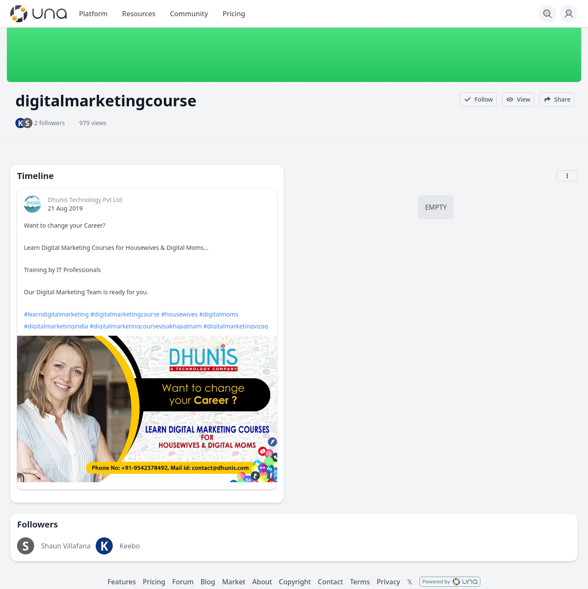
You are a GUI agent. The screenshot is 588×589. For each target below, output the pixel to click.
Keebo (130, 546)
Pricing (154, 581)
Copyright (295, 581)
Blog (207, 581)
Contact (330, 581)
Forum (182, 581)
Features (122, 581)
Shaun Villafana (66, 546)
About (262, 581)
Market (234, 581)
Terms (360, 581)
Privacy (388, 581)
